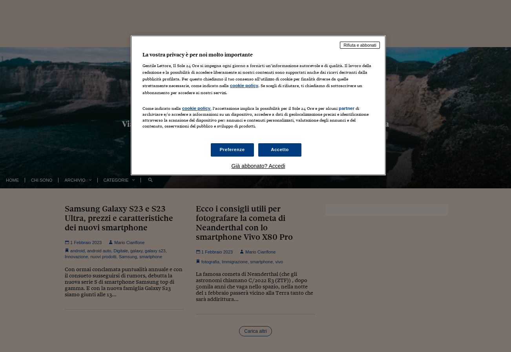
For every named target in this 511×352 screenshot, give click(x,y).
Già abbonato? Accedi (258, 166)
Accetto (280, 149)
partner (346, 108)
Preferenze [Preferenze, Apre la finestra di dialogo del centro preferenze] (232, 149)
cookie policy (244, 85)
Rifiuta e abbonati (359, 45)
